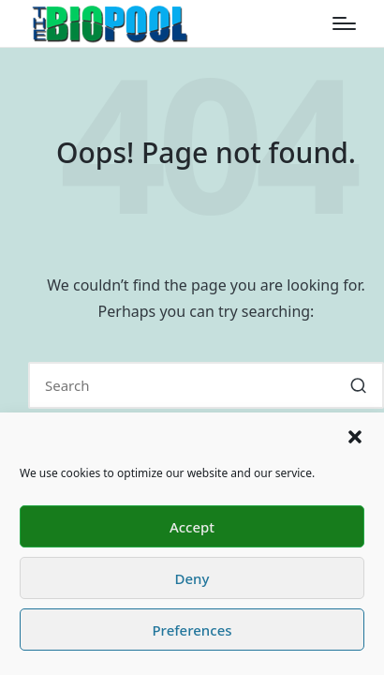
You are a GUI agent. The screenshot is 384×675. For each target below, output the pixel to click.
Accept (192, 527)
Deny (192, 578)
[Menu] (344, 23)
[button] (355, 437)
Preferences (191, 630)
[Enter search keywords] (206, 385)
